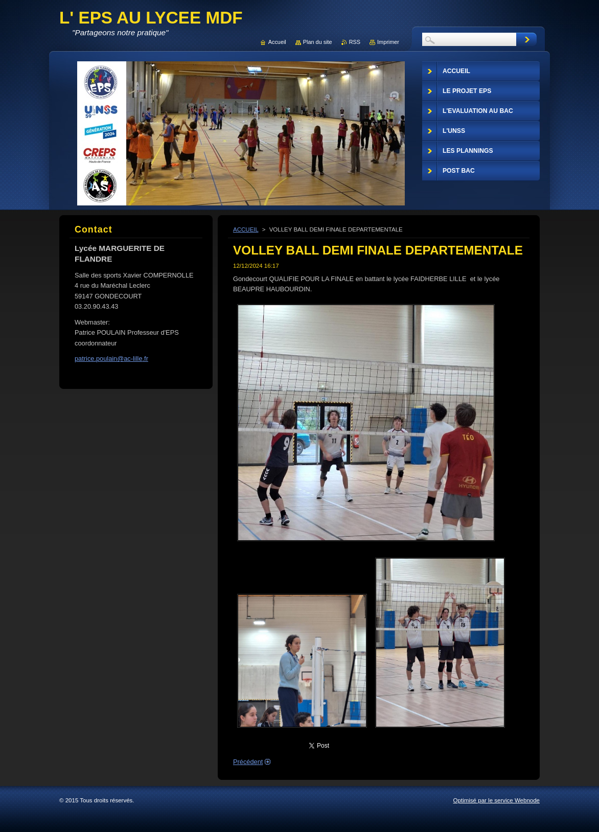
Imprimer (388, 42)
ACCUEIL (246, 229)
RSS (354, 42)
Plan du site (317, 42)
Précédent (248, 762)
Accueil (277, 42)
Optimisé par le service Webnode (496, 800)
